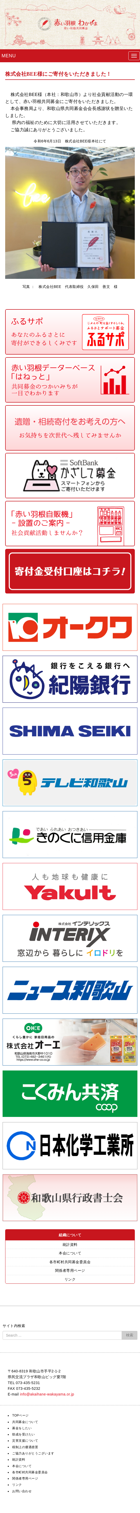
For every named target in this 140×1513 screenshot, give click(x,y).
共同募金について (25, 1422)
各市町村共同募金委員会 (70, 1262)
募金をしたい (22, 1428)
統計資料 (70, 1244)
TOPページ (20, 1415)
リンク (70, 1279)
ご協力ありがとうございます (33, 1453)
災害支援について (25, 1440)
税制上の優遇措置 (25, 1447)
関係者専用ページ (70, 1270)
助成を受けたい (23, 1434)
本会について (70, 1253)
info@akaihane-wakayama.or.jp (47, 1394)
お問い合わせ (22, 1491)
